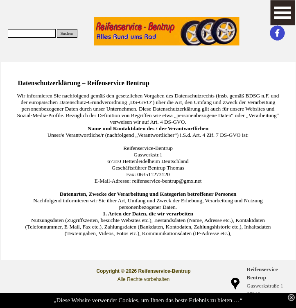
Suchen (67, 33)
